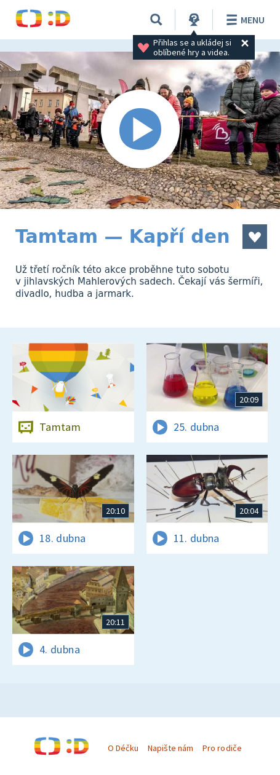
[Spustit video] (140, 130)
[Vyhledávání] (156, 19)
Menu (243, 19)
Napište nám (170, 747)
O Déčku (123, 747)
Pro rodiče (221, 747)
